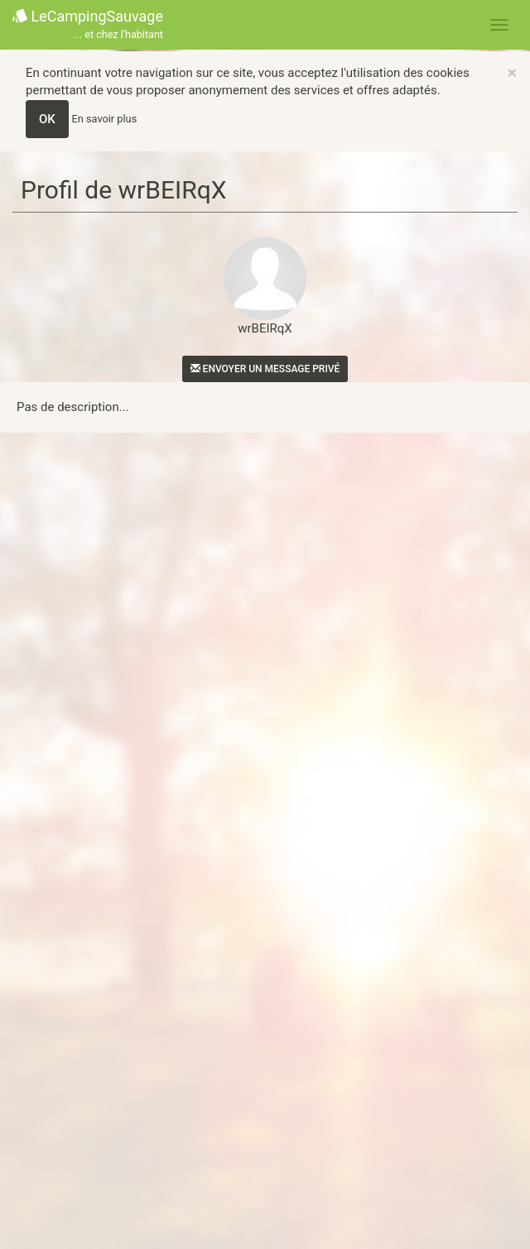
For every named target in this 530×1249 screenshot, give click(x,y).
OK (47, 119)
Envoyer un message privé (265, 369)
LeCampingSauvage (87, 25)
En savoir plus (104, 118)
